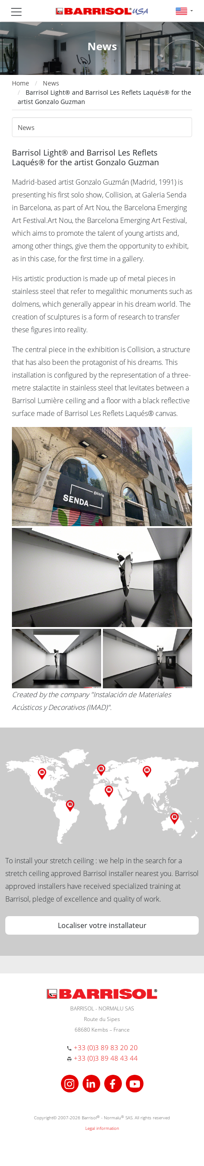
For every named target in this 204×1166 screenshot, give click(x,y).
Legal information (102, 1128)
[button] (184, 11)
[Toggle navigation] (16, 12)
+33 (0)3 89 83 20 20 (106, 1047)
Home (20, 83)
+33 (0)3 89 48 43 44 (106, 1058)
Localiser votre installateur (102, 925)
